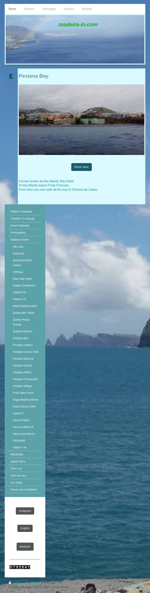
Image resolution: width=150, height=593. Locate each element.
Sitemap (36, 583)
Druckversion (19, 583)
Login (138, 583)
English (25, 528)
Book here (81, 167)
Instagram (25, 510)
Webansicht (134, 587)
